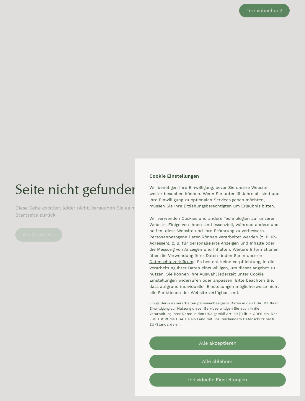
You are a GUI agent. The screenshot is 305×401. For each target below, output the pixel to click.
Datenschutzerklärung (171, 261)
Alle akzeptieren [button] (218, 343)
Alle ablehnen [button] (218, 361)
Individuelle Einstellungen (217, 379)
